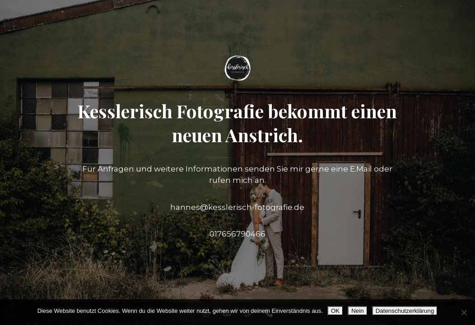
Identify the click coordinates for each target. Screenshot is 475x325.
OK (335, 310)
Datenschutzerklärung (405, 310)
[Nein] (463, 312)
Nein (357, 310)
